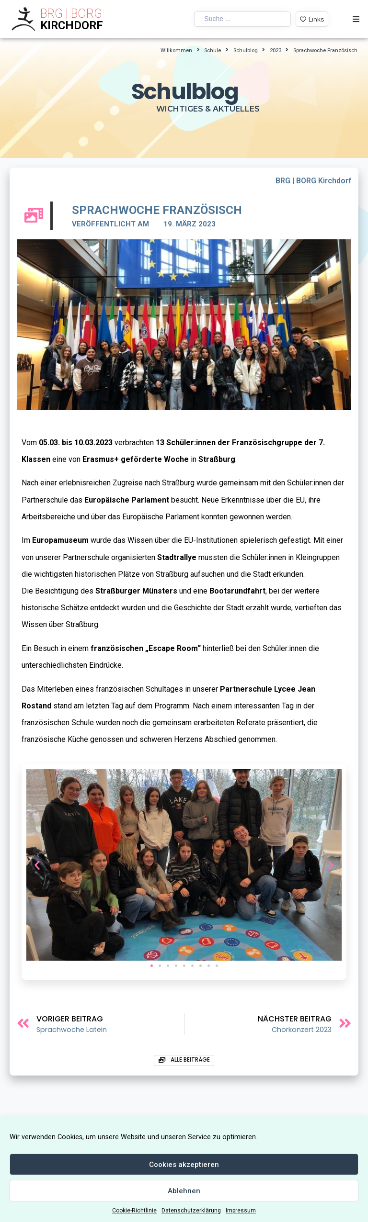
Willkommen (176, 50)
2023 (275, 50)
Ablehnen (184, 1191)
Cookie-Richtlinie (134, 1210)
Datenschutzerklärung (191, 1210)
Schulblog (245, 50)
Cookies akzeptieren (184, 1164)
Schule (212, 50)
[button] (151, 965)
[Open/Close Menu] (355, 19)
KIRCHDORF (71, 25)
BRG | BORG (71, 14)
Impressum (241, 1210)
